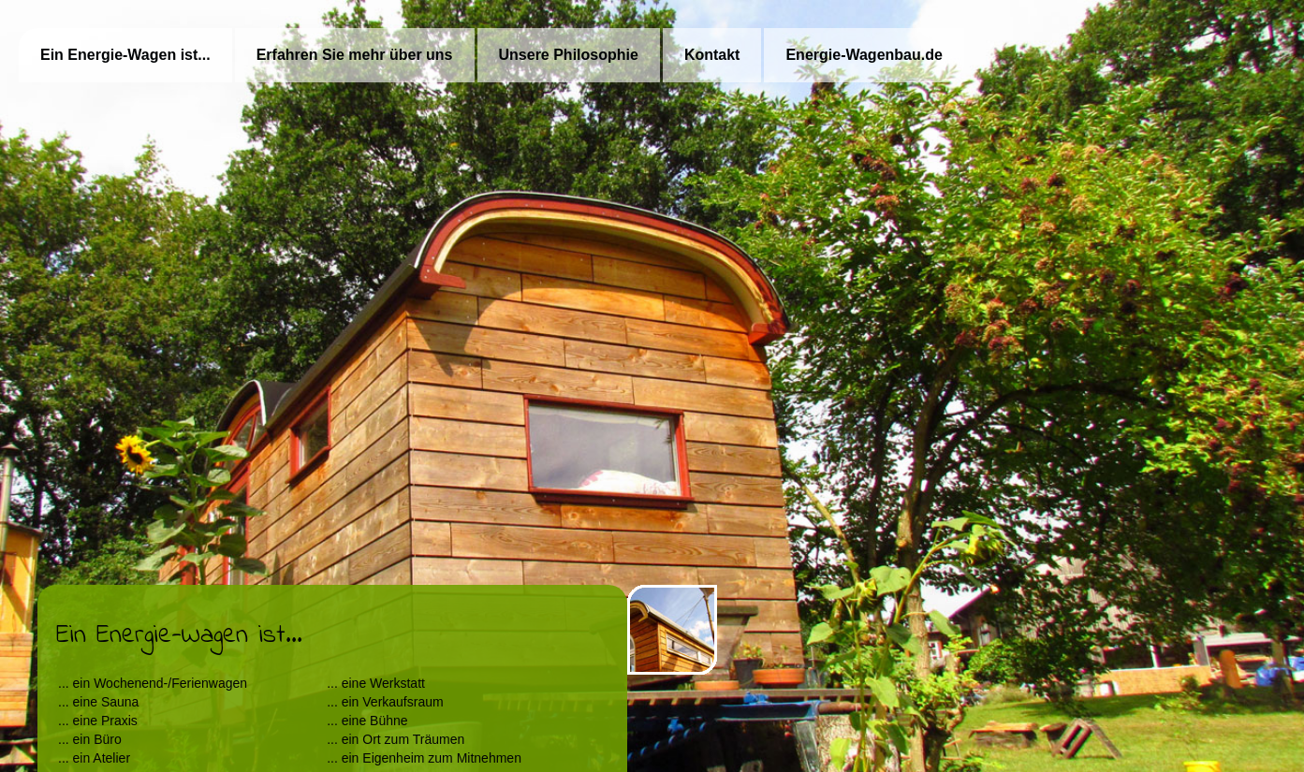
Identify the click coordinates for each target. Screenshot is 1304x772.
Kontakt (712, 55)
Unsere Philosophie (568, 55)
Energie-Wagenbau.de (863, 55)
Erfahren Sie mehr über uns (354, 55)
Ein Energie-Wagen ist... (125, 55)
